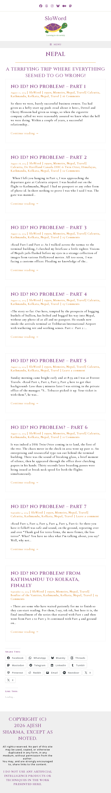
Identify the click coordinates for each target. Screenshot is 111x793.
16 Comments (71, 96)
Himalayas (88, 167)
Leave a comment (73, 370)
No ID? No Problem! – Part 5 (49, 361)
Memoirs (59, 92)
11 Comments (71, 437)
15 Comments (71, 237)
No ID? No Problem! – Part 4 (49, 294)
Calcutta (93, 92)
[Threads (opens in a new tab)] (46, 6)
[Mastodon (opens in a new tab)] (70, 6)
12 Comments (71, 171)
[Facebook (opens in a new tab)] (41, 6)
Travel (81, 92)
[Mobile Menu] (55, 44)
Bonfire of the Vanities (26, 595)
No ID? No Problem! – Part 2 (49, 157)
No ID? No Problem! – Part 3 (49, 228)
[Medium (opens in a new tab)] (64, 6)
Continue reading (25, 133)
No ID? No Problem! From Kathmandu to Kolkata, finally (46, 579)
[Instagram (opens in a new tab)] (52, 6)
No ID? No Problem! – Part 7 (49, 507)
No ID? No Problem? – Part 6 (49, 427)
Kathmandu (18, 96)
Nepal (71, 92)
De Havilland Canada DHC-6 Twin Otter (52, 167)
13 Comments (71, 304)
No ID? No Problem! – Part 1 (48, 87)
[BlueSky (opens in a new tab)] (58, 6)
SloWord (35, 92)
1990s (48, 92)
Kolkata (33, 96)
